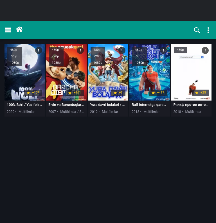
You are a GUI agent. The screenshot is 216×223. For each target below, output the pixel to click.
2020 (10, 112)
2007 (52, 112)
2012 (94, 112)
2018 (135, 112)
